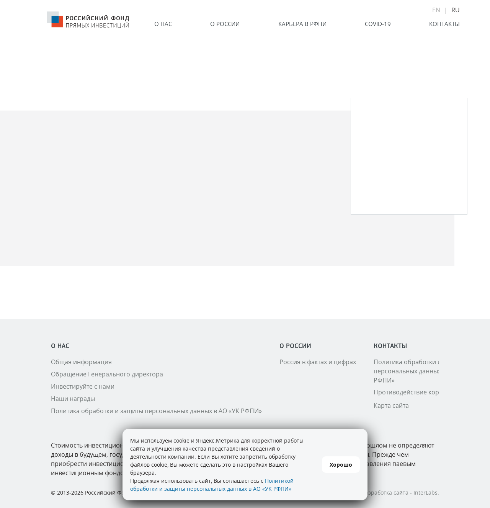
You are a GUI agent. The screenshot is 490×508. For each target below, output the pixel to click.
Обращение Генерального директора (107, 374)
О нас (163, 24)
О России (225, 24)
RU (455, 10)
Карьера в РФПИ (302, 24)
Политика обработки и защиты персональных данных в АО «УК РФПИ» (156, 411)
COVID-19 (378, 24)
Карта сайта (391, 405)
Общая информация (81, 362)
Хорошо (341, 464)
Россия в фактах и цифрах (317, 362)
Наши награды (73, 398)
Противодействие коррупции (417, 392)
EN (436, 10)
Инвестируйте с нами (82, 386)
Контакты (444, 24)
